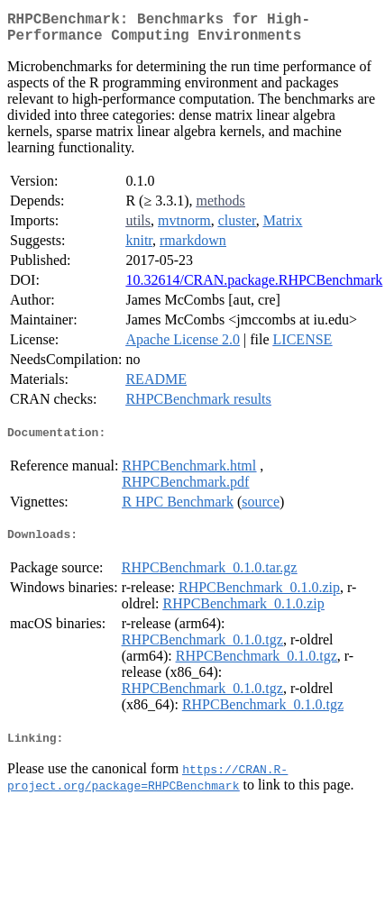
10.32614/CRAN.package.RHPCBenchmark (253, 287)
